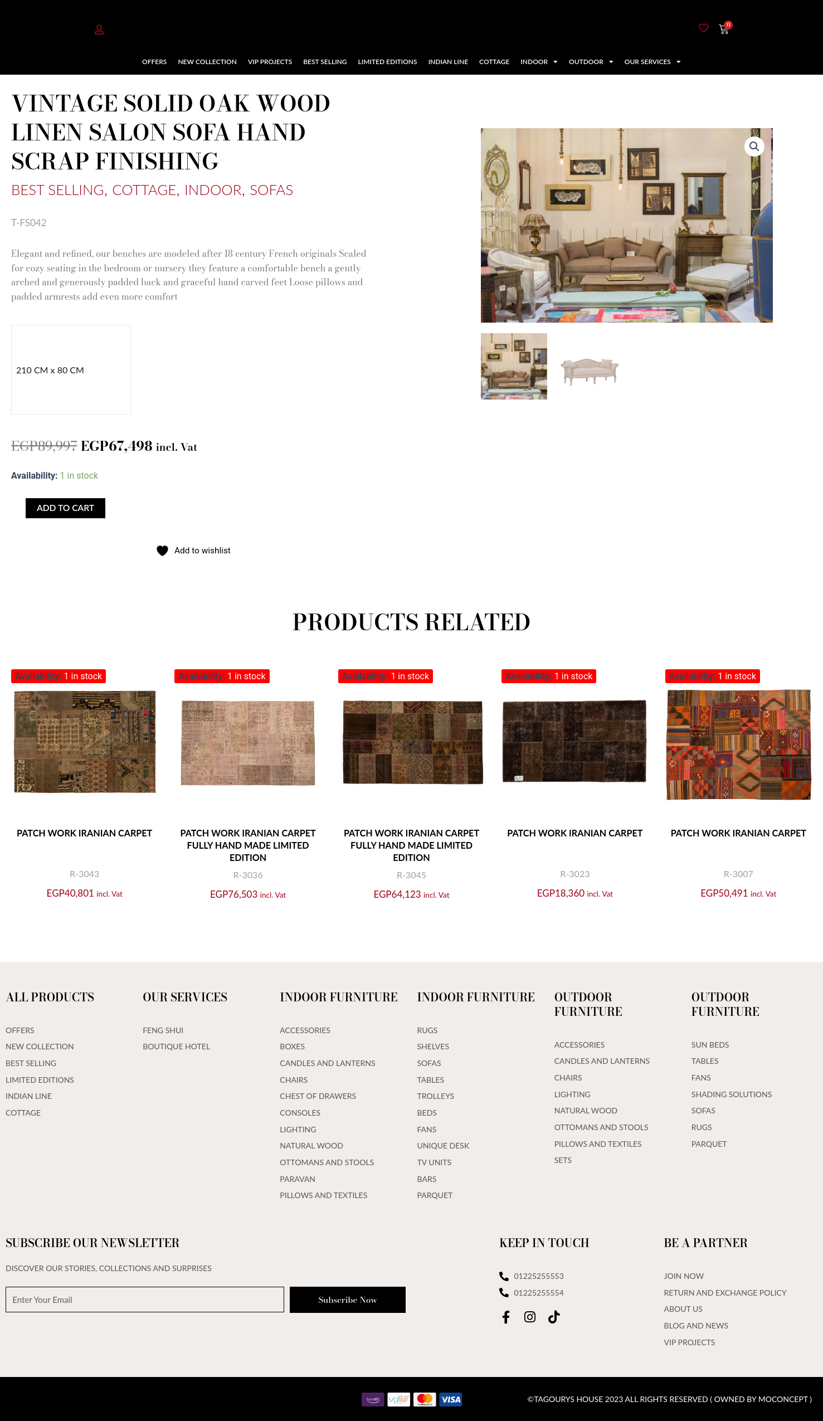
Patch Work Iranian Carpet (84, 833)
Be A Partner (706, 1240)
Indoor (539, 62)
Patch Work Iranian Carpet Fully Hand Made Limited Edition (248, 846)
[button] (754, 147)
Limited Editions (387, 61)
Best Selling (325, 61)
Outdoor (591, 62)
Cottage (494, 61)
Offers (154, 61)
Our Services (653, 62)
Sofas (309, 188)
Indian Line (448, 61)
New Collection (207, 61)
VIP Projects (270, 61)
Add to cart (66, 508)
